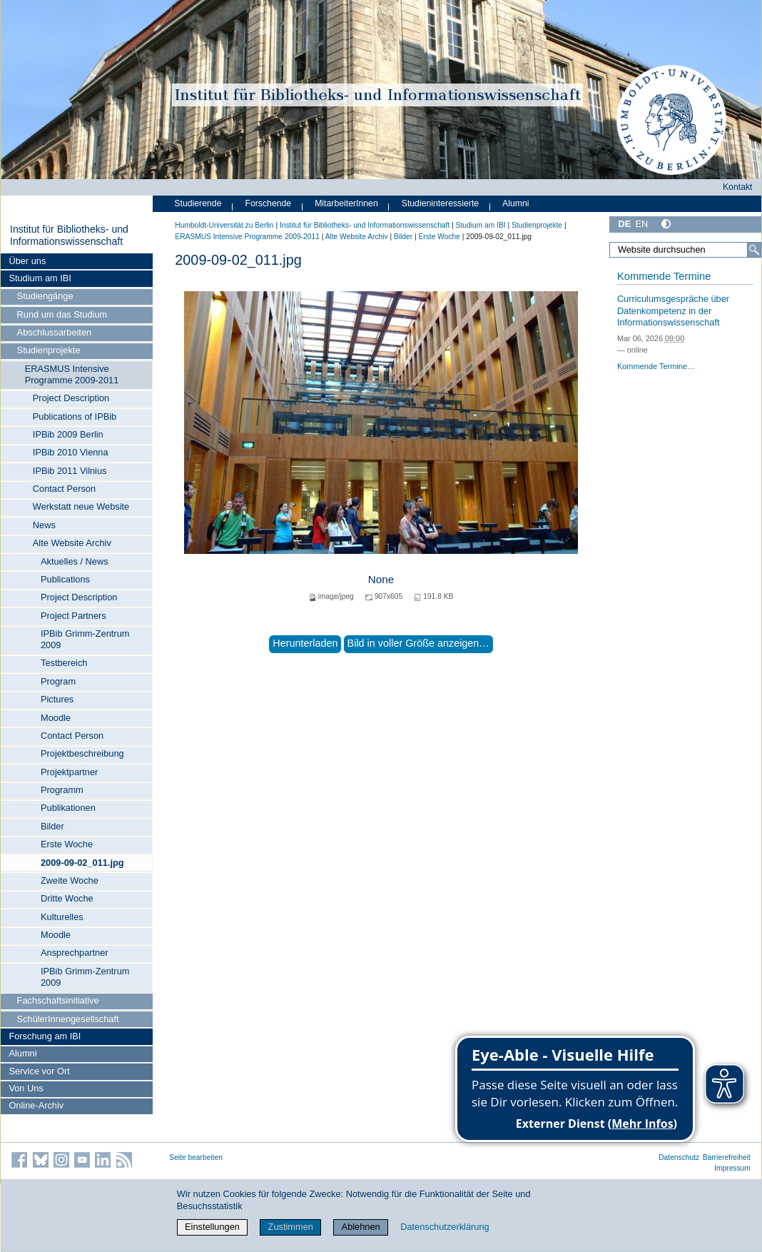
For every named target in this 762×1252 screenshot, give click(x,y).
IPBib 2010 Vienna (70, 452)
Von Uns (26, 1088)
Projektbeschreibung (82, 753)
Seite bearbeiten (196, 1157)
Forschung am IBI (45, 1036)
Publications (65, 579)
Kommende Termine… (656, 366)
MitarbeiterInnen (346, 203)
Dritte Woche (67, 898)
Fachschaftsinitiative (58, 1000)
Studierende (197, 203)
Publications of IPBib (74, 416)
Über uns (27, 261)
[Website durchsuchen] (685, 250)
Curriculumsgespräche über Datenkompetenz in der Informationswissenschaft (673, 310)
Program (58, 681)
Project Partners (73, 615)
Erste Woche (67, 844)
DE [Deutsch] (624, 223)
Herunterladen (305, 643)
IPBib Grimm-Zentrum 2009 (85, 639)
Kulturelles (62, 917)
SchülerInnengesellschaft (68, 1019)
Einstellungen (212, 1226)
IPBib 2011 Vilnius (70, 470)
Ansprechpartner (74, 952)
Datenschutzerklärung (444, 1226)
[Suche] (754, 250)
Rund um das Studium (62, 314)
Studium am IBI (40, 278)
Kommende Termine (664, 276)
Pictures (57, 699)
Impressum (732, 1168)
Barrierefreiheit (727, 1157)
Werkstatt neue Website (81, 506)
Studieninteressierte (440, 203)
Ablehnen (361, 1226)
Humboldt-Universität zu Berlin (224, 225)
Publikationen (68, 807)
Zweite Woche (69, 880)
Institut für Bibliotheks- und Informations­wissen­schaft (69, 235)
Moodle (56, 717)
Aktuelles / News (74, 561)
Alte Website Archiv (72, 542)
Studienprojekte (49, 350)
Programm (62, 789)
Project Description (71, 398)
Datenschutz (679, 1157)
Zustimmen (290, 1226)
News (44, 525)
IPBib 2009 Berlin (68, 434)
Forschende (268, 203)
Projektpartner (69, 772)
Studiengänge (45, 296)
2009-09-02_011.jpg (82, 862)
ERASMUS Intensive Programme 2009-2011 (72, 374)
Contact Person (64, 488)
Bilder (52, 826)
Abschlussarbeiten (54, 332)
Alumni (22, 1053)
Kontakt (738, 187)
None (381, 579)
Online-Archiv (36, 1105)
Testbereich (64, 662)
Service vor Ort (39, 1071)
